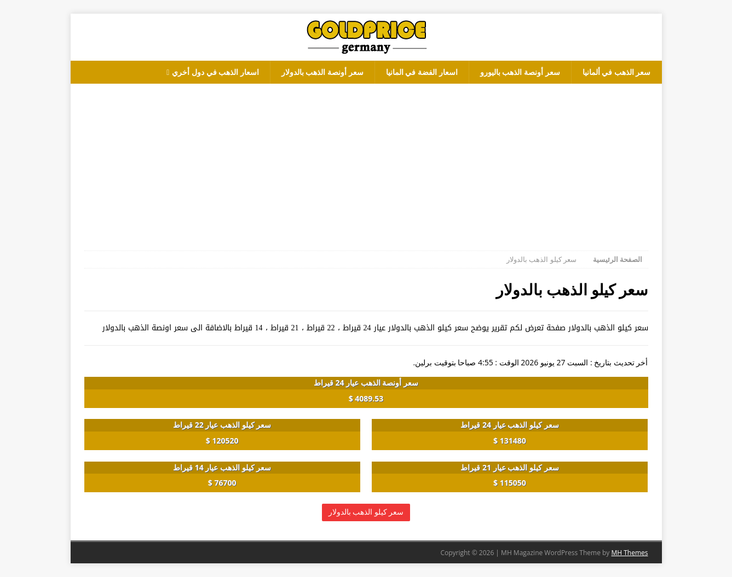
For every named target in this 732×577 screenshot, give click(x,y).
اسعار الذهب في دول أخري (215, 72)
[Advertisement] (366, 160)
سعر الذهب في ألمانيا (617, 72)
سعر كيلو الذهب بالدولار (366, 512)
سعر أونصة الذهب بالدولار (322, 72)
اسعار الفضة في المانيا (422, 72)
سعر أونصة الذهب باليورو (520, 72)
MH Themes (629, 552)
